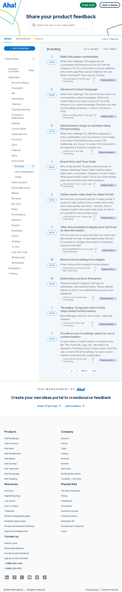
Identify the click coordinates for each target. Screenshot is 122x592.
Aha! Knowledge (11, 474)
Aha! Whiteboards (12, 453)
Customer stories (69, 516)
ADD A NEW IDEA (19, 48)
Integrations (66, 501)
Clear (31, 70)
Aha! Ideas (9, 448)
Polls (39, 38)
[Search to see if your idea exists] (62, 25)
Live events (9, 501)
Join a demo (75, 406)
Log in (64, 531)
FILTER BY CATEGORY (12, 70)
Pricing (64, 496)
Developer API (67, 521)
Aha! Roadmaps (11, 438)
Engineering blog (12, 496)
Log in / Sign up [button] (110, 39)
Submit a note (10, 543)
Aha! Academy (11, 479)
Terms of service (110, 590)
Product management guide (17, 516)
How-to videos (11, 506)
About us (65, 438)
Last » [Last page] (95, 370)
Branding (69, 81)
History (64, 443)
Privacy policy (92, 590)
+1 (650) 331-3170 (12, 568)
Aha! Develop (10, 463)
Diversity (65, 458)
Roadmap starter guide (15, 521)
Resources (23, 38)
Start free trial (49, 406)
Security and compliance (72, 526)
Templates (9, 511)
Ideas (7, 38)
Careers (64, 453)
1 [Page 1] (66, 370)
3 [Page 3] (77, 370)
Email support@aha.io (14, 548)
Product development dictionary (19, 526)
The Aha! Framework (70, 491)
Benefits (65, 463)
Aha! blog (8, 491)
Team (63, 448)
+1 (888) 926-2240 (13, 563)
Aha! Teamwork (11, 469)
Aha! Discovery (11, 443)
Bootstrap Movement (71, 474)
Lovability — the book (71, 479)
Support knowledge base (16, 531)
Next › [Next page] (84, 370)
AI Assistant (66, 506)
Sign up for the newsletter (16, 558)
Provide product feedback (16, 553)
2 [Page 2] (71, 370)
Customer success (69, 511)
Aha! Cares (66, 469)
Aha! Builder (9, 458)
